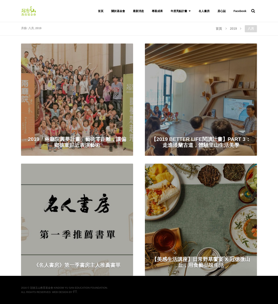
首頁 (100, 11)
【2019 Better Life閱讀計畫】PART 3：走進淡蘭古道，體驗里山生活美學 (200, 142)
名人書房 (204, 11)
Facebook (240, 11)
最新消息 (138, 11)
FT (75, 292)
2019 (233, 28)
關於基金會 (118, 11)
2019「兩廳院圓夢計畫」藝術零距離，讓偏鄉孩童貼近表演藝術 (77, 142)
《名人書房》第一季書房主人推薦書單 (77, 265)
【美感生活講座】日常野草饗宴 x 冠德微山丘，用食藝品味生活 (201, 262)
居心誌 (221, 11)
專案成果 (157, 11)
